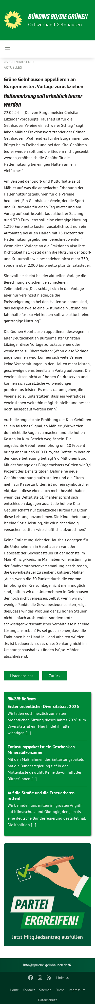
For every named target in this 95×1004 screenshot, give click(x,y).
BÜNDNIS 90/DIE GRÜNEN (58, 16)
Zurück (55, 675)
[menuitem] (14, 989)
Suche (60, 990)
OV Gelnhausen (17, 62)
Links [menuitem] (60, 977)
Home (14, 990)
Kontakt (29, 990)
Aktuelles (13, 67)
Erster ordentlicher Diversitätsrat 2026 (43, 706)
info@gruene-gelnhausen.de (45, 965)
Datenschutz (47, 1000)
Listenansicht (21, 675)
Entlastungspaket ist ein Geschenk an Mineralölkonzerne (41, 749)
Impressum (77, 990)
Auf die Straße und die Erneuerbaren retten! (41, 795)
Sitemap (45, 990)
